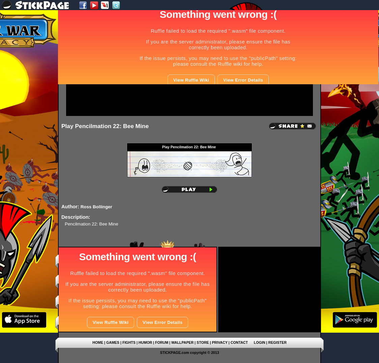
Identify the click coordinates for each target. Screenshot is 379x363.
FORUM (161, 342)
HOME (97, 342)
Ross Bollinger (96, 206)
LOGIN (259, 342)
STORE (203, 342)
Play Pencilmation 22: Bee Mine (105, 126)
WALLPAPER (182, 342)
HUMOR (145, 342)
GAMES (112, 342)
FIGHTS (129, 342)
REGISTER (277, 342)
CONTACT (239, 342)
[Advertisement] (189, 100)
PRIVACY (219, 342)
